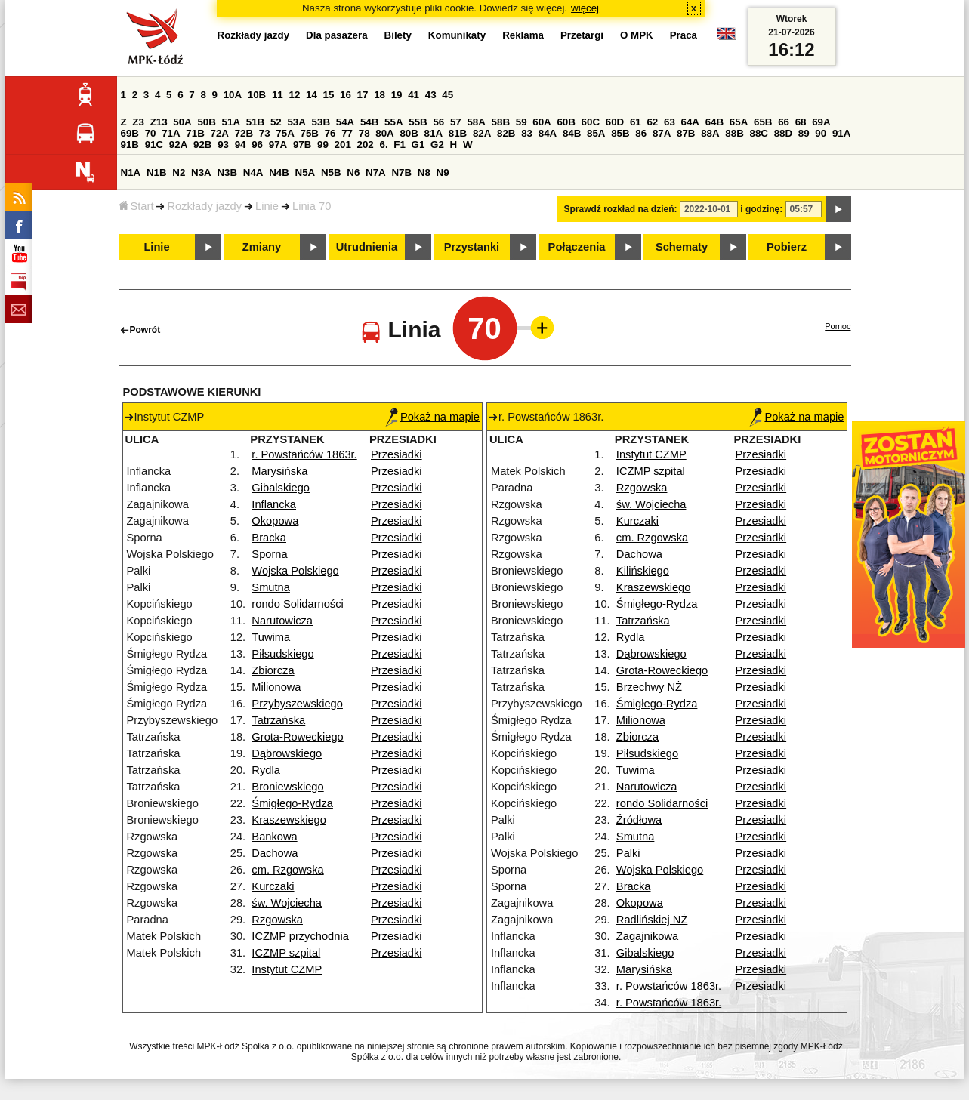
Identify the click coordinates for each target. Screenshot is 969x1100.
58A (476, 122)
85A (596, 133)
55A (393, 122)
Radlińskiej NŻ (651, 920)
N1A (131, 172)
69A (821, 122)
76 (330, 133)
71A (171, 133)
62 (652, 122)
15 (329, 94)
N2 (178, 172)
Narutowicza (282, 621)
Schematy (682, 247)
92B (202, 144)
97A (278, 144)
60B (566, 122)
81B (458, 133)
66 (783, 122)
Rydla (265, 770)
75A (285, 133)
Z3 (138, 122)
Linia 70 (311, 206)
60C (591, 122)
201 (343, 144)
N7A (376, 172)
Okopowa (275, 521)
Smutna (271, 587)
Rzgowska (277, 920)
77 (347, 133)
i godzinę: (761, 209)
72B (244, 133)
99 (323, 144)
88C (759, 133)
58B (501, 122)
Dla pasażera (337, 35)
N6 (353, 172)
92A (178, 144)
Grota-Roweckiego (297, 737)
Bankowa (274, 836)
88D (783, 133)
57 (455, 122)
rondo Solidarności (297, 604)
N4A (253, 172)
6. (383, 144)
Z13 (159, 122)
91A (841, 133)
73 (264, 133)
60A (541, 122)
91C (154, 144)
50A (182, 122)
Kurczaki (273, 886)
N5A (305, 172)
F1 (399, 144)
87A (662, 133)
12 (294, 94)
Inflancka (274, 504)
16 (345, 94)
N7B (401, 172)
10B (257, 94)
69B (130, 133)
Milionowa (276, 687)
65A (739, 122)
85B (620, 133)
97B (302, 144)
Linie (267, 206)
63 (669, 122)
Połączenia (577, 247)
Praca (683, 35)
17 (363, 94)
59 (521, 122)
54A (345, 122)
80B (409, 133)
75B (310, 133)
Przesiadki (396, 454)
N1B (157, 172)
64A (690, 122)
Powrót (145, 330)
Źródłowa (639, 820)
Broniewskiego (287, 787)
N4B (279, 172)
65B (763, 122)
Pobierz (787, 247)
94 (240, 144)
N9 (443, 172)
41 (413, 94)
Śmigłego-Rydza (292, 803)
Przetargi (581, 35)
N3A (201, 172)
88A (710, 133)
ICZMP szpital (286, 953)
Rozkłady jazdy (204, 206)
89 (804, 133)
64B (714, 122)
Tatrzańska (278, 720)
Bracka (269, 538)
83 (526, 133)
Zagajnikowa (647, 936)
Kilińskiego (642, 571)
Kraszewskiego (289, 820)
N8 (424, 172)
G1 (418, 144)
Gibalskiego (281, 488)
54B (369, 122)
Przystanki (471, 247)
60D (615, 122)
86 (641, 133)
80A (384, 133)
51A (231, 122)
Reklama (523, 35)
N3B (227, 172)
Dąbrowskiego (287, 753)
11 (277, 94)
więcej (585, 8)
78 (364, 133)
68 (801, 122)
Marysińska (279, 471)
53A (296, 122)
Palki (628, 853)
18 (379, 94)
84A (548, 133)
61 (635, 122)
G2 (437, 144)
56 (438, 122)
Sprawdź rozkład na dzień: (620, 209)
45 (447, 94)
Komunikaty (457, 35)
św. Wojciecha (287, 903)
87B (686, 133)
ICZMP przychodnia (300, 936)
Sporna (269, 554)
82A (482, 133)
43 (431, 94)
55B (418, 122)
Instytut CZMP (287, 969)
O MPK (636, 35)
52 (276, 122)
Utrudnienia (366, 247)
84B (572, 133)
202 (365, 144)
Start (136, 206)
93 (223, 144)
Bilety (398, 35)
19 (397, 94)
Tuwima (271, 637)
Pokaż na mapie (432, 417)
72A (220, 133)
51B (255, 122)
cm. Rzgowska (287, 870)
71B (195, 133)
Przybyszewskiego (297, 704)
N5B (331, 172)
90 (820, 133)
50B (206, 122)
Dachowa (275, 853)
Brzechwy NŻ (649, 687)
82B (506, 133)
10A (233, 94)
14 (311, 94)
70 (150, 133)
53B (321, 122)
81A (433, 133)
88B (734, 133)
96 (257, 144)
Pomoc (837, 326)
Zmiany (261, 247)
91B (130, 144)
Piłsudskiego (282, 654)
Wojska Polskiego (295, 571)
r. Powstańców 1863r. (304, 454)
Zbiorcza (273, 670)
